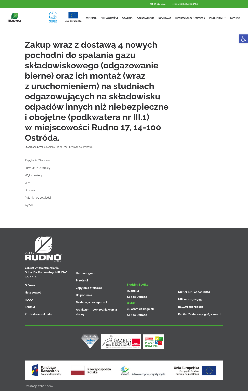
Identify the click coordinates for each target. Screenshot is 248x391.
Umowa (30, 190)
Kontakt (236, 18)
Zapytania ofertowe (81, 147)
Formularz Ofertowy (37, 167)
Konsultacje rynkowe (190, 18)
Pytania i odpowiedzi (38, 197)
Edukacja (164, 18)
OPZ (27, 182)
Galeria (127, 18)
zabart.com (45, 386)
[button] (243, 38)
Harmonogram (85, 273)
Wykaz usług (33, 175)
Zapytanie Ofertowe (37, 160)
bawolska (49, 147)
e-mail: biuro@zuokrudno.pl (185, 4)
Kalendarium (145, 18)
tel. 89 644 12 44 (158, 4)
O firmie (91, 18)
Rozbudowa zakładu (38, 314)
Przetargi (216, 18)
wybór (29, 205)
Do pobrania (84, 295)
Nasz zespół (33, 292)
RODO (29, 299)
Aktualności (109, 18)
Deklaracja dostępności (91, 302)
